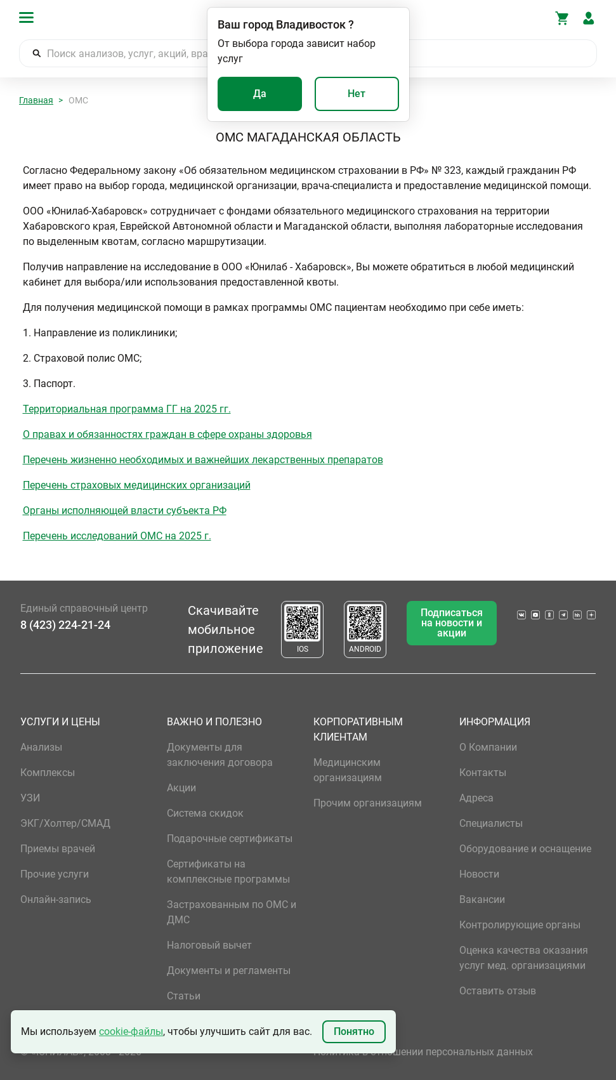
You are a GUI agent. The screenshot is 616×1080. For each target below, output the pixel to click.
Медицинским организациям (347, 770)
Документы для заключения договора (220, 754)
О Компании (488, 747)
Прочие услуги (54, 874)
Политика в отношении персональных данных (423, 1052)
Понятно (354, 1031)
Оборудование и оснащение (525, 849)
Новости (479, 874)
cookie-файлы (131, 1031)
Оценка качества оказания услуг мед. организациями (523, 957)
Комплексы (47, 773)
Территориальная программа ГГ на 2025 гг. (127, 409)
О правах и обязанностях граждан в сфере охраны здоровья (167, 434)
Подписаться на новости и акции (452, 623)
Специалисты (491, 823)
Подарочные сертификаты (229, 839)
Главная (36, 100)
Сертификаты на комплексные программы (228, 871)
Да (259, 94)
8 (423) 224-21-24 (65, 624)
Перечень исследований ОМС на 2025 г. (117, 536)
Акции (181, 788)
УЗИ (30, 798)
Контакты (482, 773)
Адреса (476, 798)
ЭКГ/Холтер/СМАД (65, 823)
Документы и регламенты (229, 971)
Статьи (183, 996)
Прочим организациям (367, 803)
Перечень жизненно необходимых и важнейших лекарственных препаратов (203, 460)
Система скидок (205, 813)
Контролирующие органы (519, 925)
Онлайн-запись (55, 899)
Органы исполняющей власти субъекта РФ (124, 510)
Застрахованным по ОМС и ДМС (231, 912)
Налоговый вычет (209, 945)
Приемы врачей (57, 849)
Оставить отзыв (497, 991)
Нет (356, 94)
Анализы (41, 747)
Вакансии (482, 899)
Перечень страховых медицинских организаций (137, 485)
